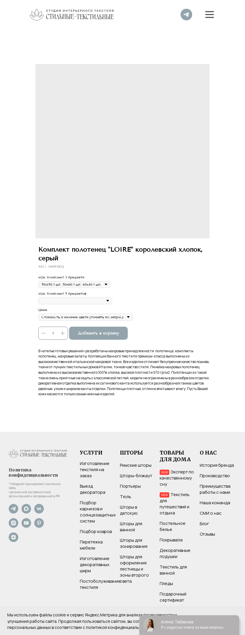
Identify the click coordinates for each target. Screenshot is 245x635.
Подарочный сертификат (173, 597)
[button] (209, 14)
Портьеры (130, 486)
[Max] (26, 511)
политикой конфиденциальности (118, 627)
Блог (204, 523)
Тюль (125, 496)
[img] (186, 14)
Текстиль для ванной (173, 570)
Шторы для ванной (131, 526)
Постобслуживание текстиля (100, 584)
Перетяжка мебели (91, 545)
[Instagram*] (13, 526)
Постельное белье (172, 526)
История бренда (217, 465)
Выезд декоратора (92, 489)
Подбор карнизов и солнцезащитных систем (98, 512)
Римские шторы (136, 465)
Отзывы (207, 534)
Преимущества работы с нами (215, 489)
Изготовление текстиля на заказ (94, 469)
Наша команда (215, 503)
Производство (215, 476)
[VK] (39, 511)
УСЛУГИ (91, 452)
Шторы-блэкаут (136, 476)
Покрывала (171, 540)
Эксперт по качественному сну (177, 478)
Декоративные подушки (175, 553)
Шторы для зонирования (133, 543)
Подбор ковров (96, 531)
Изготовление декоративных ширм (94, 564)
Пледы (166, 583)
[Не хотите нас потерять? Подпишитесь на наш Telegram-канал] (13, 511)
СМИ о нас (211, 513)
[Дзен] (13, 540)
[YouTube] (26, 526)
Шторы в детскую (129, 510)
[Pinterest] (39, 526)
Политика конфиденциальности (33, 472)
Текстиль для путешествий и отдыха (175, 503)
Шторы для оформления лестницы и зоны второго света (134, 569)
